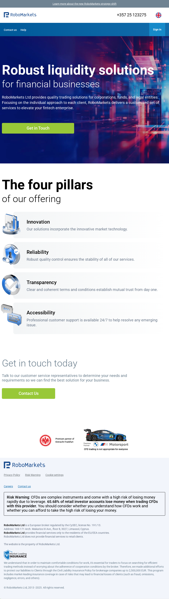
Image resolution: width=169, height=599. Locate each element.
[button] (20, 15)
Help (23, 29)
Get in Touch (38, 128)
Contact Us (29, 393)
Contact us (10, 29)
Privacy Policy (12, 474)
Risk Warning (32, 474)
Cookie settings (54, 474)
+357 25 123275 (131, 15)
